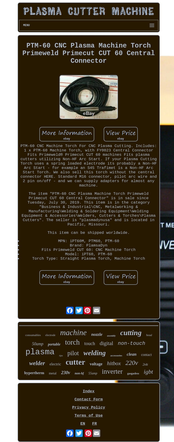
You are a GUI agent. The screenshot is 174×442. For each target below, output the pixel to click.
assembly (111, 335)
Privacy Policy (88, 407)
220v (131, 362)
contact (146, 355)
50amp (37, 344)
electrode (50, 335)
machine (73, 332)
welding (94, 353)
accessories (116, 355)
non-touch (131, 343)
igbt (148, 371)
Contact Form (88, 399)
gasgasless (133, 373)
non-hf (79, 373)
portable (54, 344)
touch (89, 343)
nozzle (97, 334)
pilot (73, 353)
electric (55, 364)
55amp (92, 373)
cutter (75, 362)
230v (65, 372)
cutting (131, 332)
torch (72, 342)
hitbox (114, 363)
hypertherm (34, 373)
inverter (112, 371)
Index (88, 391)
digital (106, 343)
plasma (40, 352)
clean (131, 354)
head (149, 335)
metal (52, 373)
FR (94, 423)
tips (61, 355)
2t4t (145, 364)
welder (37, 363)
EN (82, 423)
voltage (96, 364)
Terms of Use (88, 415)
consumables (33, 335)
